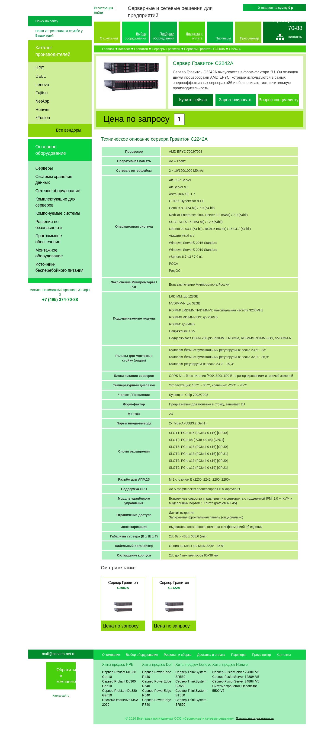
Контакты (295, 38)
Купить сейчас (193, 99)
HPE (39, 83)
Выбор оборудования (142, 661)
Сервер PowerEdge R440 (156, 681)
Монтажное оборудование (49, 268)
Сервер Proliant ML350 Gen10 (119, 681)
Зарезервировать (236, 99)
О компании (109, 38)
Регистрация (103, 8)
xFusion (42, 133)
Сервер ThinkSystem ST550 (190, 699)
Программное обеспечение (48, 254)
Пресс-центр (249, 38)
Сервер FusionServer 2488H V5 (235, 688)
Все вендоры (68, 145)
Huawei (42, 124)
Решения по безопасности (48, 240)
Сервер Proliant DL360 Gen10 (119, 690)
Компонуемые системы (57, 228)
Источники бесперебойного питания (59, 282)
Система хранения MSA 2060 (120, 709)
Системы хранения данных (53, 194)
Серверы (44, 183)
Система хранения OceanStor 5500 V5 (234, 695)
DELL (40, 91)
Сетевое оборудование (57, 206)
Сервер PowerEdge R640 (156, 699)
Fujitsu (41, 108)
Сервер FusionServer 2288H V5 (235, 679)
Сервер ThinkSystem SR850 (190, 709)
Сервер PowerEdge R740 (156, 709)
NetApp (42, 116)
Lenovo (42, 99)
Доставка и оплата (211, 661)
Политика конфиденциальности (254, 725)
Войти (98, 13)
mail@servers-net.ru (58, 661)
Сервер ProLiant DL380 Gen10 (119, 699)
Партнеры (223, 38)
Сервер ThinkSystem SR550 (190, 681)
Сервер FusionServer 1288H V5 (235, 683)
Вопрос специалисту (279, 99)
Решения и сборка (177, 661)
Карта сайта (61, 702)
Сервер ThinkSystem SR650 (190, 690)
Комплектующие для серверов (55, 217)
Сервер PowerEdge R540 (156, 690)
